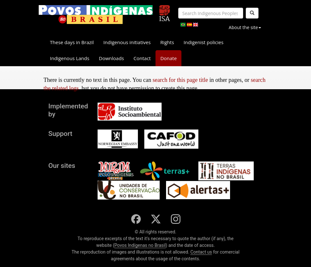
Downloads (111, 58)
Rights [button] (167, 42)
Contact (142, 58)
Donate (168, 58)
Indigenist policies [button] (204, 42)
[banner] (96, 14)
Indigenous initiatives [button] (127, 42)
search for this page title (180, 80)
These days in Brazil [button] (72, 42)
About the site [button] (245, 27)
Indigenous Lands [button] (69, 58)
